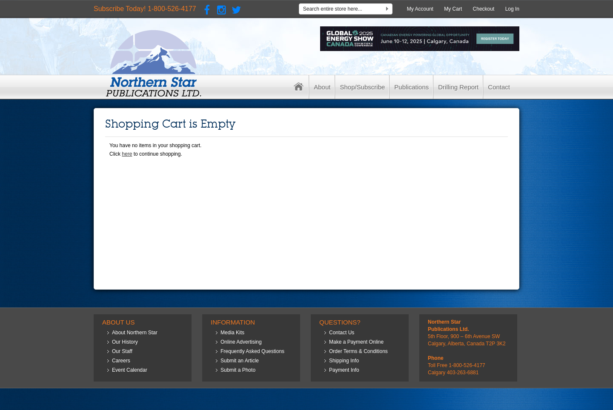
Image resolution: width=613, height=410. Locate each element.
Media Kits (232, 333)
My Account (420, 9)
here (127, 154)
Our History (125, 342)
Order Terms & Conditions (358, 351)
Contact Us (341, 333)
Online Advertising (241, 342)
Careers (121, 361)
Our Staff (122, 351)
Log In (512, 9)
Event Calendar (129, 370)
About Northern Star (135, 333)
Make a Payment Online (356, 342)
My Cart (453, 9)
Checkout (484, 9)
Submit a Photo (238, 370)
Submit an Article (240, 361)
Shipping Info (344, 361)
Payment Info (344, 370)
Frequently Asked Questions (252, 351)
